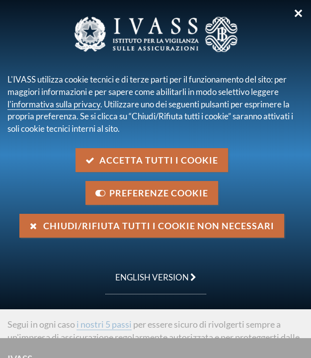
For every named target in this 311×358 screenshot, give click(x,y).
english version (150, 272)
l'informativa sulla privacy (53, 104)
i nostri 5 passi (104, 324)
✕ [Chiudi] (298, 13)
